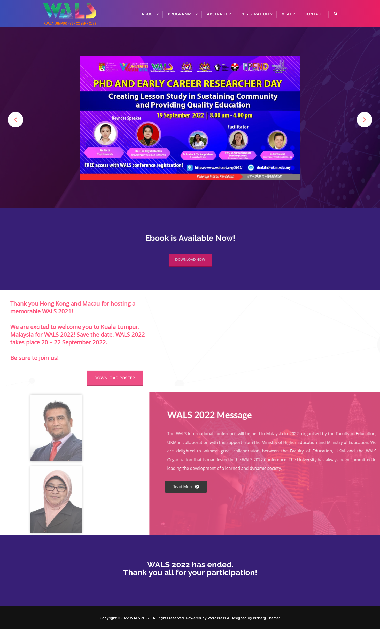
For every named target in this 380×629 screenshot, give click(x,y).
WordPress (216, 618)
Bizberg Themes (267, 618)
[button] (15, 119)
